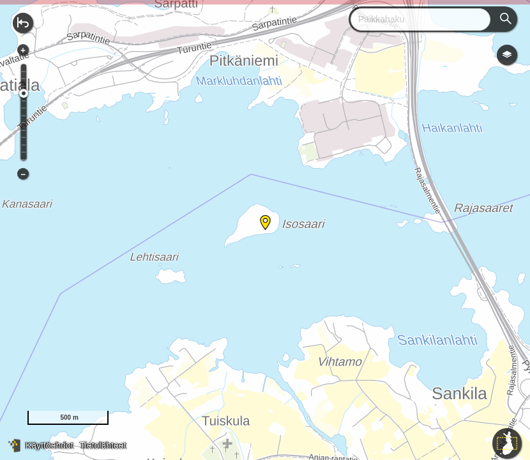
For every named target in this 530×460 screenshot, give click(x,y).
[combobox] (415, 19)
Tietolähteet (103, 445)
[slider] (23, 93)
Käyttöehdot (49, 445)
